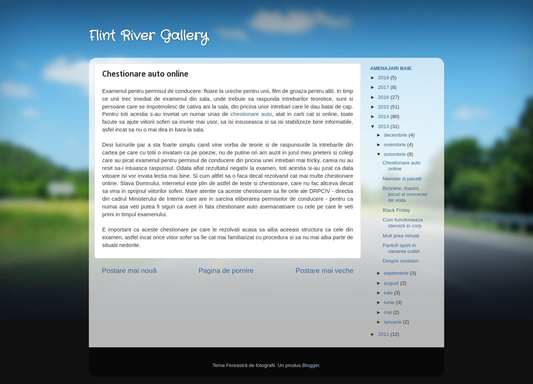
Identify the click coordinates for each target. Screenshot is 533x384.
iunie (390, 302)
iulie (389, 292)
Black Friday (396, 210)
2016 (384, 97)
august (392, 283)
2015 (384, 107)
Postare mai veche (324, 270)
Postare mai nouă (129, 270)
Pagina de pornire (226, 270)
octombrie (395, 154)
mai (388, 312)
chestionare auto (251, 114)
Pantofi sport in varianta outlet (401, 248)
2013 (384, 126)
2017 (384, 87)
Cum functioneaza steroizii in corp (403, 222)
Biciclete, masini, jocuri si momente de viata (405, 194)
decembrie (396, 135)
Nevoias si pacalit (402, 178)
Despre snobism (401, 261)
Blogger (310, 365)
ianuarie (393, 322)
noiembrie (395, 144)
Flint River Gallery (148, 36)
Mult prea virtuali (401, 235)
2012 (384, 334)
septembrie (397, 273)
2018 (384, 77)
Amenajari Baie (391, 68)
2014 (384, 116)
